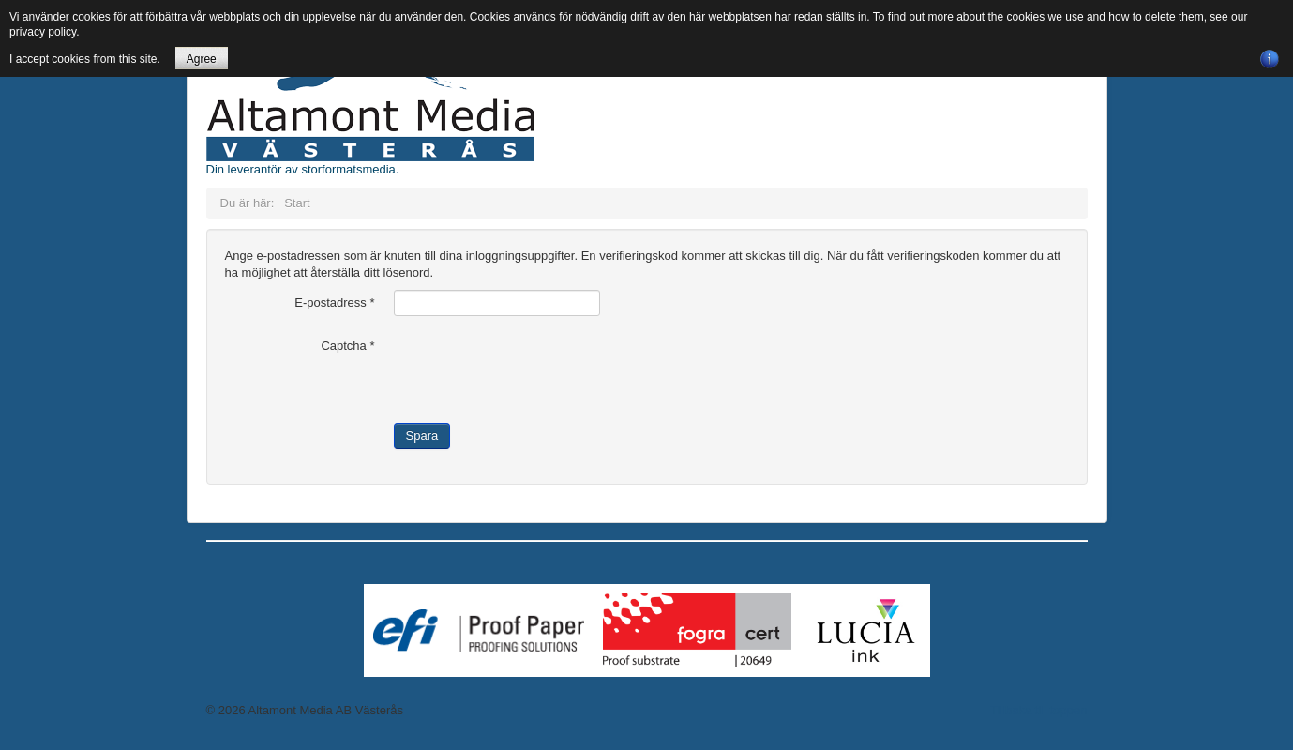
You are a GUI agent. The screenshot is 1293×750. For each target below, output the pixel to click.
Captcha (347, 345)
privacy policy (42, 31)
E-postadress (334, 302)
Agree (202, 59)
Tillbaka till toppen (1039, 710)
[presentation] (536, 369)
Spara (422, 435)
